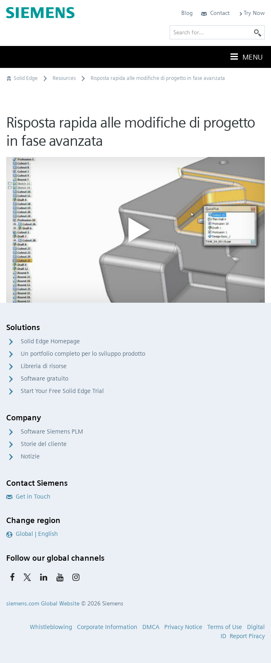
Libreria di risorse (44, 366)
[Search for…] (217, 32)
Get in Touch (28, 496)
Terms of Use (224, 627)
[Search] (257, 32)
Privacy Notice (183, 627)
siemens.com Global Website (42, 603)
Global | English (32, 534)
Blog (187, 13)
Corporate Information (107, 627)
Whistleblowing (51, 627)
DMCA (150, 627)
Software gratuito (44, 378)
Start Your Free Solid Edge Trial (62, 391)
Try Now (251, 13)
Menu (246, 56)
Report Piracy (247, 636)
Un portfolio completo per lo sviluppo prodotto (83, 353)
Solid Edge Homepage (50, 341)
